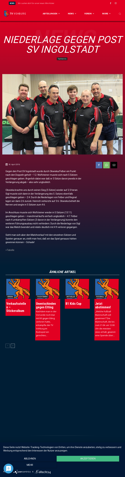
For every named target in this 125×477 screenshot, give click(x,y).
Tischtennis (62, 58)
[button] (120, 13)
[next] (71, 3)
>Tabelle (10, 250)
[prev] (66, 3)
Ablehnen (21, 465)
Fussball (100, 296)
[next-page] (13, 346)
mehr (104, 465)
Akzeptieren (62, 465)
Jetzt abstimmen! (103, 305)
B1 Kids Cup (73, 304)
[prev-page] (8, 346)
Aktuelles (71, 296)
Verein (10, 296)
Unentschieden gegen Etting (46, 305)
